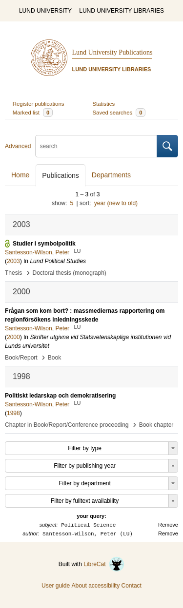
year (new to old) (116, 203)
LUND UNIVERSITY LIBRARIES (121, 10)
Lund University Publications (112, 52)
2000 (13, 337)
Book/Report (21, 357)
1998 (13, 413)
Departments (111, 175)
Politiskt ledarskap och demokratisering (60, 395)
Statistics (104, 104)
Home (20, 175)
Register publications (38, 104)
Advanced (18, 146)
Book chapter (156, 424)
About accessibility (95, 585)
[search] (96, 146)
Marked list (33, 112)
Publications (60, 175)
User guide (55, 585)
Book (54, 357)
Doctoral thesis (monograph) (69, 272)
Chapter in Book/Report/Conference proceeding (67, 424)
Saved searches (119, 112)
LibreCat (103, 564)
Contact (132, 585)
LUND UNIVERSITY (45, 10)
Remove (168, 525)
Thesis (13, 272)
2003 (13, 261)
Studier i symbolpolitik (44, 243)
